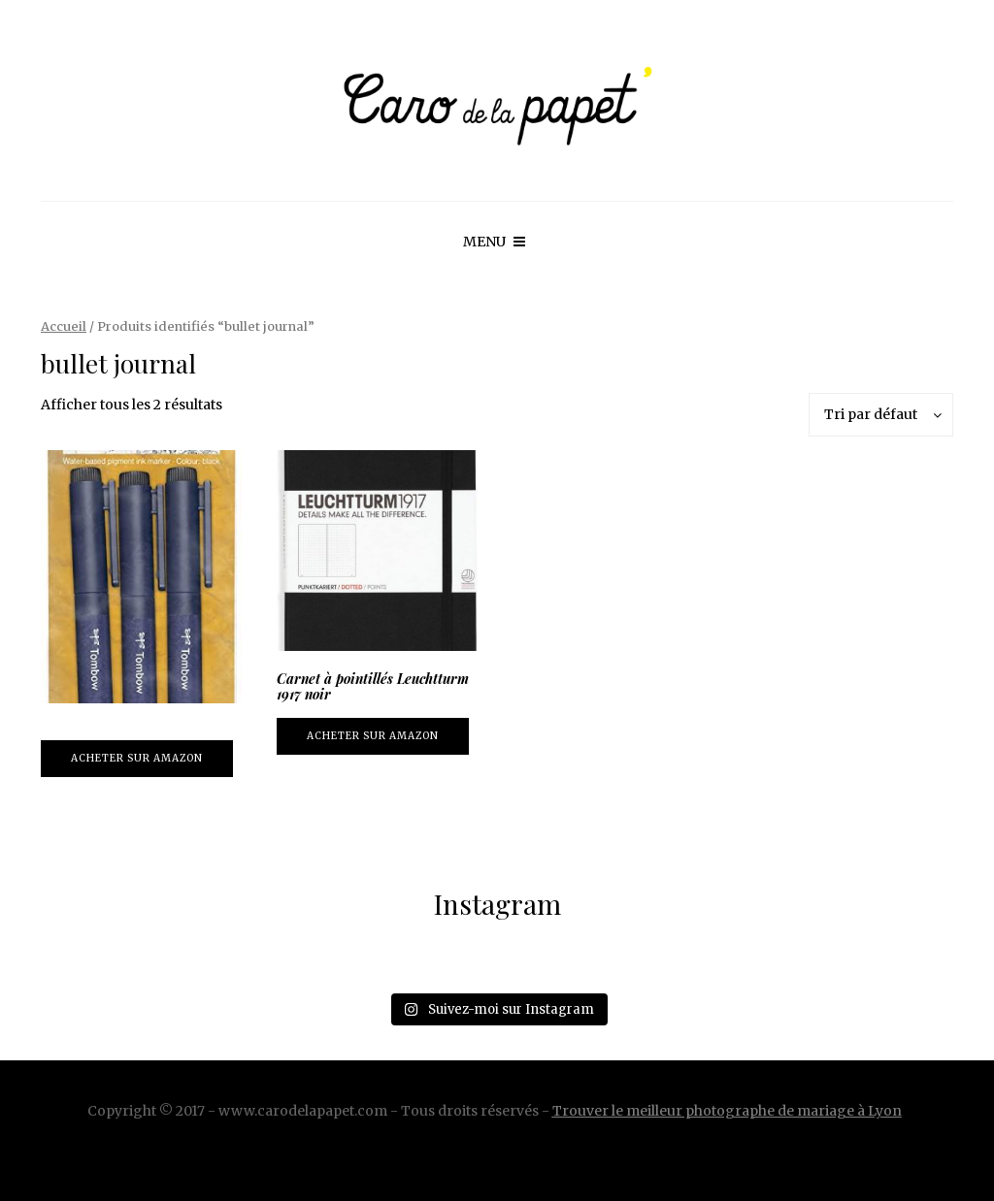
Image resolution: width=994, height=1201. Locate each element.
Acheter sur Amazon (137, 758)
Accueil (63, 326)
